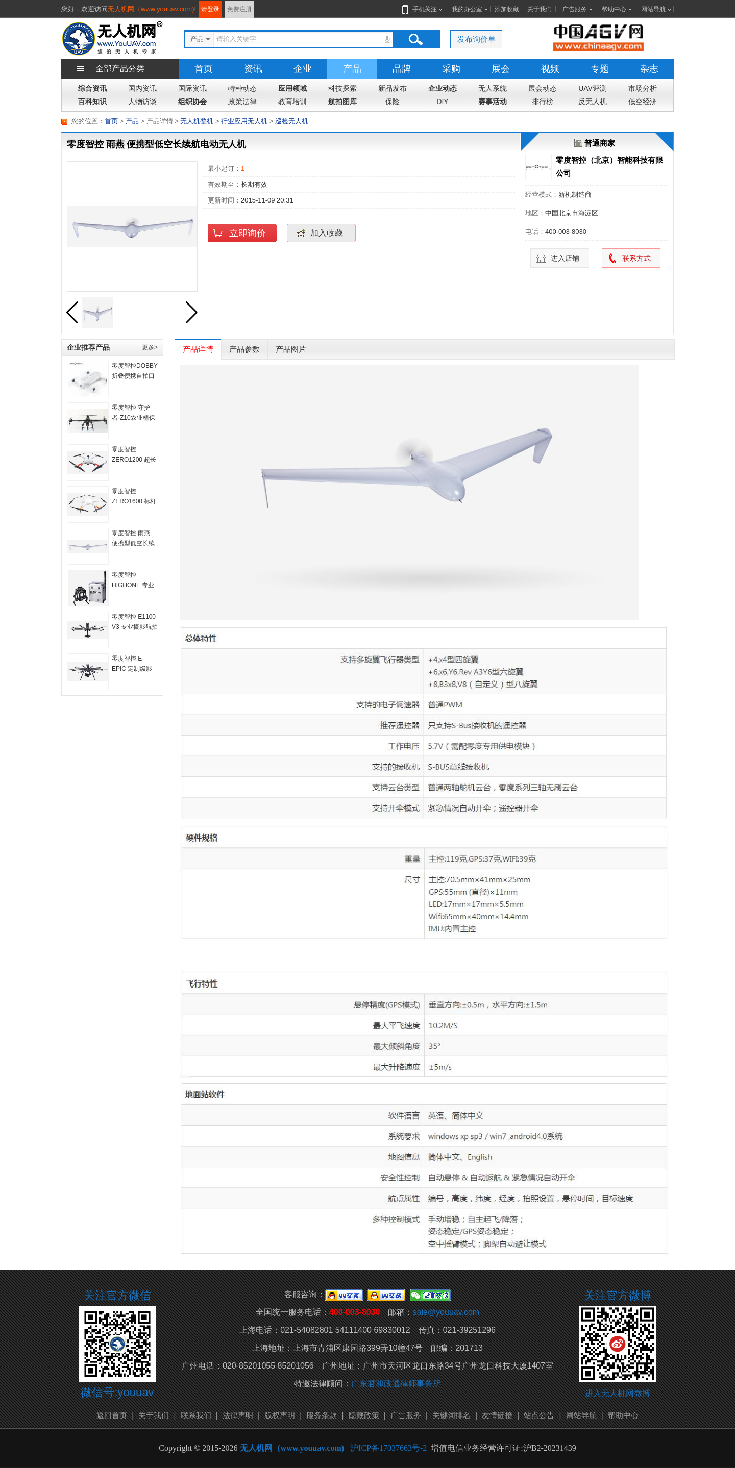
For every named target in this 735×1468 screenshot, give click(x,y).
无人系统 (492, 88)
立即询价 (247, 233)
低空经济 (642, 101)
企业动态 (442, 88)
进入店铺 (565, 258)
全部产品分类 (119, 68)
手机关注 (422, 9)
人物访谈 (142, 101)
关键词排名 (451, 1415)
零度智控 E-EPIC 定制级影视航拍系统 (132, 668)
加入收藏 (326, 233)
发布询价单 (476, 39)
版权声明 (279, 1415)
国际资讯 (192, 88)
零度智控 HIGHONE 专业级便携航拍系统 (133, 585)
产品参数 (244, 349)
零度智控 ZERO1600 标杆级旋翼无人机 (134, 501)
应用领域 (292, 88)
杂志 (649, 69)
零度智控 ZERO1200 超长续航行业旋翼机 (134, 459)
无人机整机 (196, 121)
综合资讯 (92, 88)
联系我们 (196, 1415)
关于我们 (539, 9)
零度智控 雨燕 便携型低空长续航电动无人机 (133, 543)
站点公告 (539, 1415)
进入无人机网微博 (617, 1393)
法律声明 (238, 1415)
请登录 (210, 9)
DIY (442, 101)
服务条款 (321, 1415)
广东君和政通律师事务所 (396, 1383)
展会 (501, 69)
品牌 (402, 69)
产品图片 (291, 349)
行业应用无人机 (244, 121)
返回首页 (111, 1415)
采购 (451, 69)
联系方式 (636, 258)
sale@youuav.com (445, 1312)
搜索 (415, 39)
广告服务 (574, 9)
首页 (203, 69)
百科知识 (92, 101)
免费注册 (239, 9)
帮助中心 (614, 9)
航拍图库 (342, 101)
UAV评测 (592, 88)
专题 (600, 69)
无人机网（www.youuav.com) (151, 9)
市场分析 (642, 88)
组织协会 (192, 101)
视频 (550, 69)
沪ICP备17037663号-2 (388, 1448)
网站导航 (653, 9)
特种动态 (242, 88)
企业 (302, 69)
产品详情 (198, 349)
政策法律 (242, 101)
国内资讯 (142, 88)
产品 (352, 69)
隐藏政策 (364, 1415)
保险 (392, 101)
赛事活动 (492, 101)
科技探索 (342, 88)
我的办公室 (467, 9)
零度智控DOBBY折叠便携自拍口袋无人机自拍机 (135, 376)
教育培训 (292, 101)
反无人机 (592, 101)
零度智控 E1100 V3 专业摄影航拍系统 (135, 627)
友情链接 (497, 1415)
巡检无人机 (291, 121)
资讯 (253, 69)
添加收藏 (507, 9)
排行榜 (542, 101)
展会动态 (542, 88)
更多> (150, 347)
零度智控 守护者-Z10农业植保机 (133, 418)
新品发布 (392, 88)
